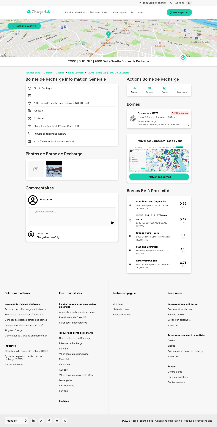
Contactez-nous (122, 314)
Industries (10, 345)
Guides (171, 340)
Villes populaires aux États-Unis (76, 375)
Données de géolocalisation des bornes (26, 319)
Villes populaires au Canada (73, 353)
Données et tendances (180, 309)
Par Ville (63, 348)
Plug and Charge (13, 330)
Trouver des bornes (152, 3)
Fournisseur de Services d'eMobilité (24, 314)
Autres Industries (14, 364)
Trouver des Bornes (159, 176)
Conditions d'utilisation (167, 420)
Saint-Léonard (75, 72)
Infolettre (173, 325)
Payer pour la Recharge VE (73, 322)
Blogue (171, 345)
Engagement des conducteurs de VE (24, 325)
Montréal (64, 359)
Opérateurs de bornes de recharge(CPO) (26, 351)
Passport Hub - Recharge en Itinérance (25, 309)
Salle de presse (121, 309)
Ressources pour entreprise (183, 304)
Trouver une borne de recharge (76, 332)
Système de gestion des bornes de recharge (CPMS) (23, 358)
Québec (60, 72)
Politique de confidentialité (197, 420)
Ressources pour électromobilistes (186, 335)
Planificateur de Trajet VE (72, 317)
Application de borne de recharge (77, 312)
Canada (48, 72)
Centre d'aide (175, 371)
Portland (63, 390)
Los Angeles (65, 380)
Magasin (177, 3)
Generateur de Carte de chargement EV (26, 335)
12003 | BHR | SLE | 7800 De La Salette (108, 72)
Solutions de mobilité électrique (22, 304)
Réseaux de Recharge (70, 343)
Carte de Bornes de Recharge (75, 338)
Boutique (64, 401)
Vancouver (65, 364)
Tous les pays (33, 72)
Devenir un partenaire (179, 319)
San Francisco (66, 385)
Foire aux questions (178, 377)
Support (172, 366)
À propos (118, 304)
